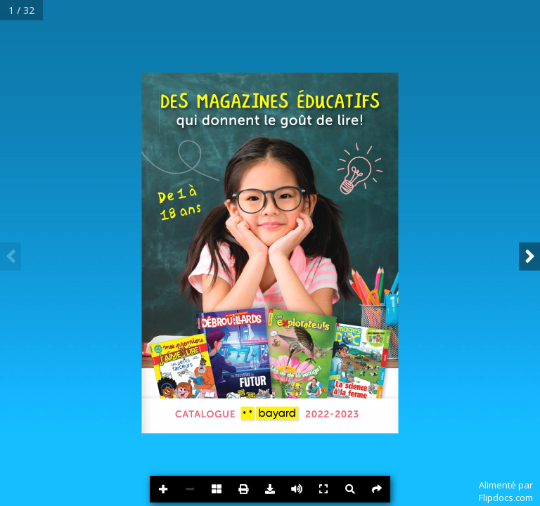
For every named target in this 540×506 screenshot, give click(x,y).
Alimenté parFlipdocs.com (506, 491)
